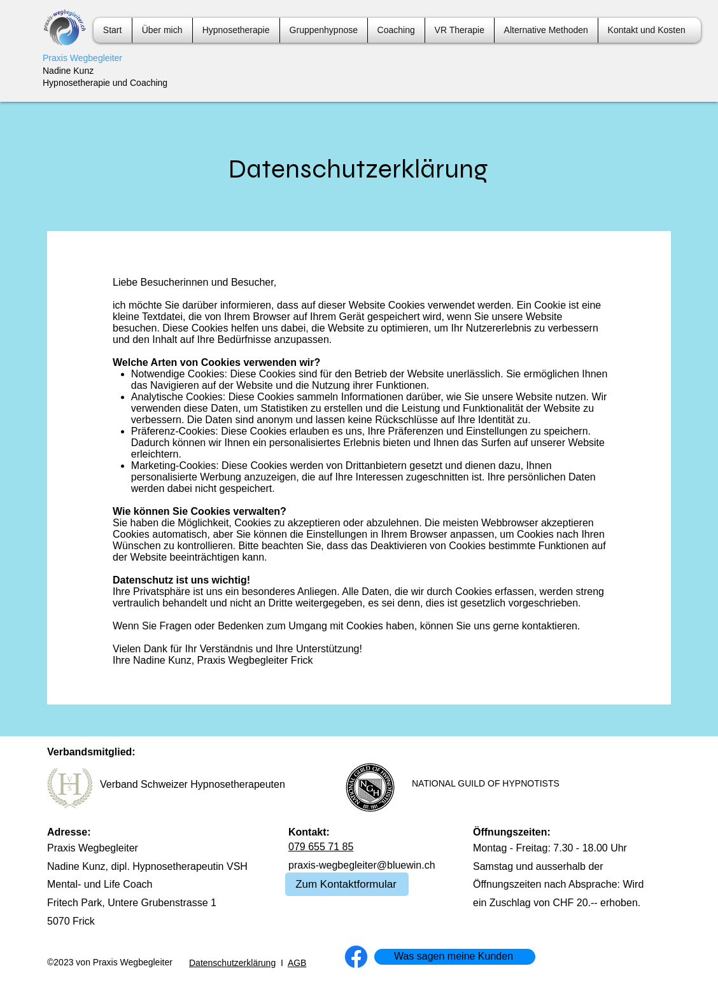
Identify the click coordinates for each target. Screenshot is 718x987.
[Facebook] (356, 957)
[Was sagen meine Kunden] (454, 957)
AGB (297, 963)
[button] (396, 30)
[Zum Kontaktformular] (347, 884)
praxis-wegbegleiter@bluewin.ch (361, 865)
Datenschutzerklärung (232, 963)
